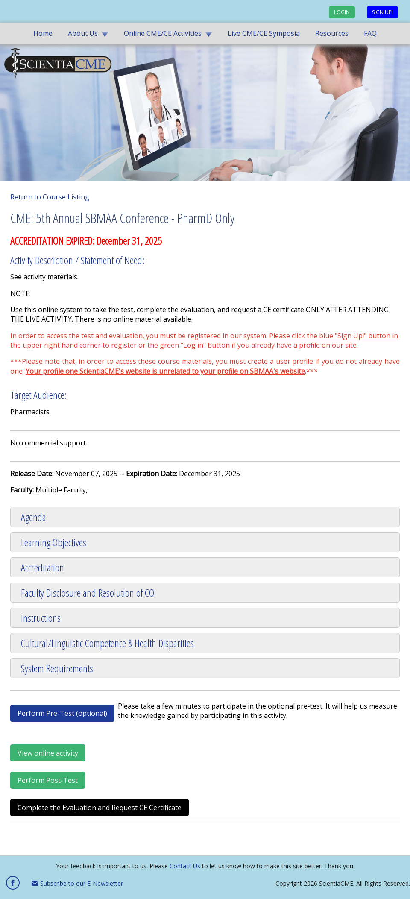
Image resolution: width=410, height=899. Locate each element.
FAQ (370, 33)
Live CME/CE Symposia (264, 33)
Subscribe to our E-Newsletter (77, 883)
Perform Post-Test (48, 780)
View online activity (48, 753)
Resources (331, 33)
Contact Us (185, 866)
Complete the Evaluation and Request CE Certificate (100, 807)
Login (342, 12)
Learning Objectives (53, 542)
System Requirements (57, 668)
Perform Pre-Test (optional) (62, 713)
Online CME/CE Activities (163, 33)
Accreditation (42, 567)
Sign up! (382, 12)
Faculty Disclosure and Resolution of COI (88, 593)
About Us (83, 33)
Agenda (33, 517)
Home (43, 33)
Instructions (41, 618)
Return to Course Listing (49, 197)
